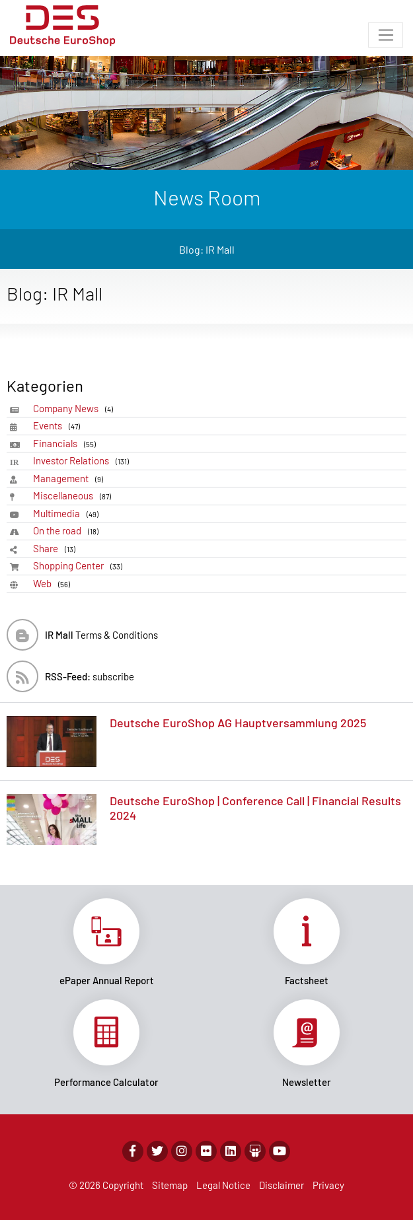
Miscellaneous (74, 495)
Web (54, 583)
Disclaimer (281, 1185)
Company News (75, 408)
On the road (68, 530)
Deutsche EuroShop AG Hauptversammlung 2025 (238, 722)
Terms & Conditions (101, 635)
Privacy (328, 1185)
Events (59, 425)
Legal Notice (223, 1185)
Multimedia (68, 513)
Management (70, 478)
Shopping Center (80, 565)
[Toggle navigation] (385, 35)
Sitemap (170, 1185)
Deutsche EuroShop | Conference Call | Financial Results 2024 (255, 807)
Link (106, 942)
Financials (66, 443)
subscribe (89, 676)
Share (56, 548)
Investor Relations (83, 460)
